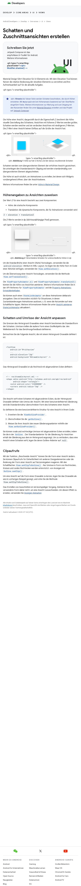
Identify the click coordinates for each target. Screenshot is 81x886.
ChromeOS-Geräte (63, 872)
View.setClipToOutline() (28, 465)
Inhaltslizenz (7, 505)
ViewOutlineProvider (34, 414)
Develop (7, 12)
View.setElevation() (49, 269)
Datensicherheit (9, 872)
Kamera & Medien (36, 876)
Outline (19, 434)
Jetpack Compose (21, 111)
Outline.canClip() (13, 471)
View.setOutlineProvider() (22, 426)
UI (34, 12)
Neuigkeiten (8, 880)
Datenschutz (34, 880)
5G (30, 884)
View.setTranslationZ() (15, 277)
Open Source (8, 876)
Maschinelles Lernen (37, 868)
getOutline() (34, 419)
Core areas (22, 12)
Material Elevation (44, 108)
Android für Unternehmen (13, 868)
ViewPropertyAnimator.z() (20, 282)
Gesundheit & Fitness (37, 872)
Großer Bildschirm (62, 864)
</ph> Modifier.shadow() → (17, 66)
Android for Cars (61, 876)
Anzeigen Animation (32, 493)
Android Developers (10, 21)
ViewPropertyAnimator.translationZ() (57, 282)
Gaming (32, 864)
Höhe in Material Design (48, 184)
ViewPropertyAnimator (33, 288)
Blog (4, 884)
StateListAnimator (32, 295)
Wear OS (58, 868)
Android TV (59, 880)
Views (42, 12)
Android (6, 864)
